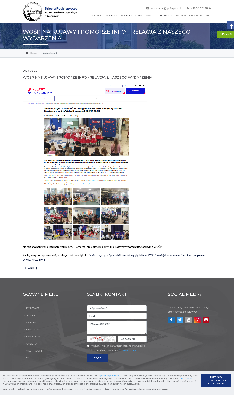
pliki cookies (186, 378)
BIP (208, 15)
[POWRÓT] (30, 269)
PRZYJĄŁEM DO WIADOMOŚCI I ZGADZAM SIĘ (216, 380)
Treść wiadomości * (117, 327)
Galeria (181, 15)
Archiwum (195, 15)
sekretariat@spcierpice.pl (166, 8)
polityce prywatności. (111, 375)
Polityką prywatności (128, 350)
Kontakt (97, 15)
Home (35, 53)
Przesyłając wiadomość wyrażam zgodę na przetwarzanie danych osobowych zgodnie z (118, 348)
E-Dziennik (226, 34)
